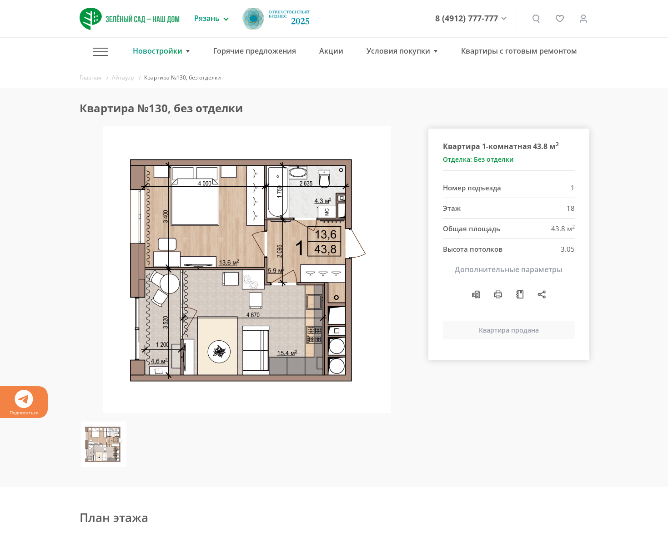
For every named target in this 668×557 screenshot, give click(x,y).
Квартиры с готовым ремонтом (519, 51)
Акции (331, 51)
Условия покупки (398, 51)
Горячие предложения (254, 51)
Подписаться (24, 403)
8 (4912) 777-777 (466, 19)
